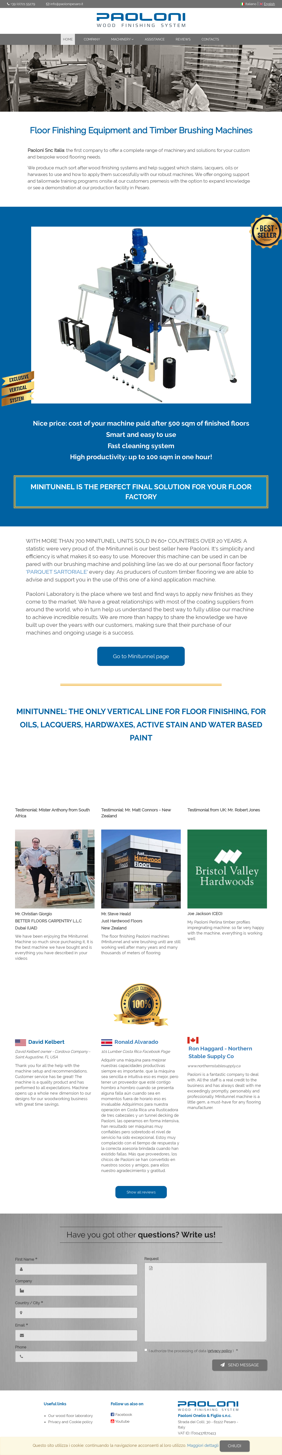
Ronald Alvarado (136, 1042)
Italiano (250, 4)
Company (92, 39)
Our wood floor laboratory (70, 1415)
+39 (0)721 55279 (23, 4)
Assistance (155, 39)
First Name (26, 1259)
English (269, 4)
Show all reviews (141, 1192)
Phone (20, 1347)
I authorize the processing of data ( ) (191, 1350)
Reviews (183, 39)
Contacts (210, 39)
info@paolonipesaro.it (66, 4)
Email (21, 1325)
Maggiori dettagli (203, 1446)
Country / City (29, 1302)
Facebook (123, 1414)
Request (151, 1258)
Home (68, 39)
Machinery (122, 39)
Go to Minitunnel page (141, 656)
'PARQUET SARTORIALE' (57, 572)
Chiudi (234, 1446)
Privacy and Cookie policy (70, 1422)
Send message (239, 1365)
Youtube (122, 1421)
